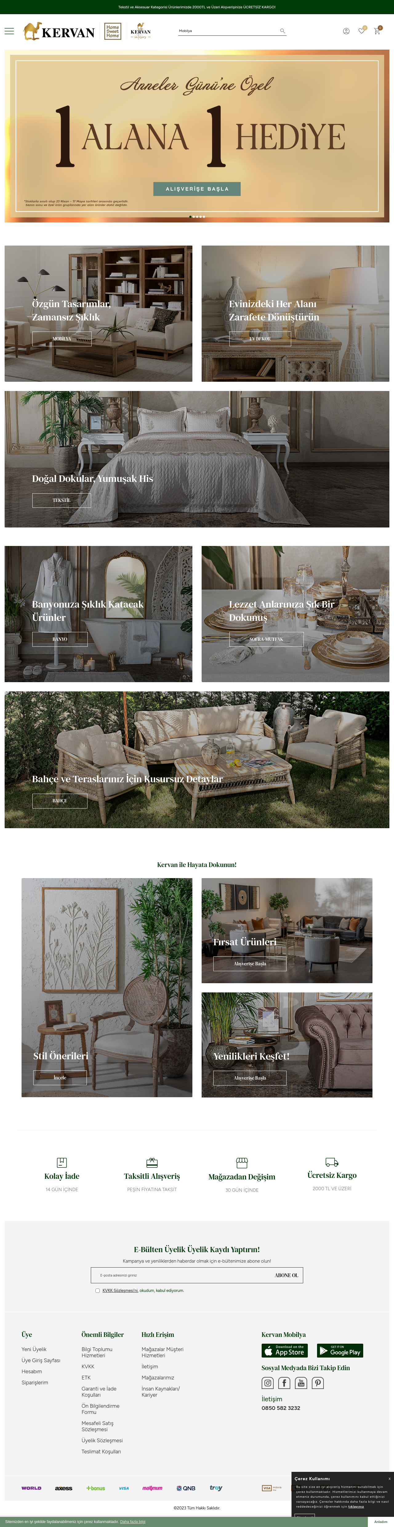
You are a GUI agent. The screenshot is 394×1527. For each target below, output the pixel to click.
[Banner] (98, 314)
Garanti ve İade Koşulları (99, 1392)
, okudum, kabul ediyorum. (139, 1290)
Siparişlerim (35, 1382)
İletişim (150, 1366)
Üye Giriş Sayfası (41, 1360)
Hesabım (32, 1371)
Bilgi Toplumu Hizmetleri (97, 1352)
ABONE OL (286, 1275)
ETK (86, 1377)
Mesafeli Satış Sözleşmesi (98, 1426)
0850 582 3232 (281, 1408)
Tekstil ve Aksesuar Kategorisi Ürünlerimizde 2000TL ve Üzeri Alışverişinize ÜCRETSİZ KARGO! (197, 7)
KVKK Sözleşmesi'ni (120, 1290)
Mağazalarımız (158, 1377)
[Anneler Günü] (197, 136)
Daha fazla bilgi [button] (132, 1522)
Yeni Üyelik (34, 1349)
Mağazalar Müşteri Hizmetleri (162, 1352)
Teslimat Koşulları (101, 1451)
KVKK (88, 1366)
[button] (190, 217)
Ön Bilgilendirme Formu (100, 1409)
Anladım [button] (381, 1522)
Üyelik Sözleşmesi (102, 1440)
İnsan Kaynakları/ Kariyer (161, 1392)
